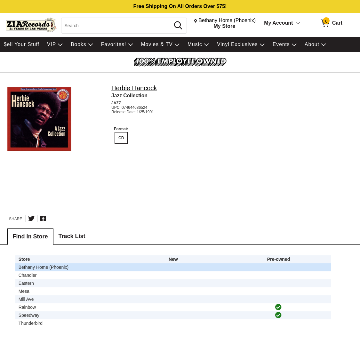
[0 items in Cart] (331, 23)
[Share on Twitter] (31, 218)
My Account (278, 23)
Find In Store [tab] (30, 236)
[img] (278, 307)
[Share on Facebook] (43, 218)
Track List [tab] (72, 236)
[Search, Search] (116, 25)
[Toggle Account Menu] (298, 23)
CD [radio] (121, 138)
